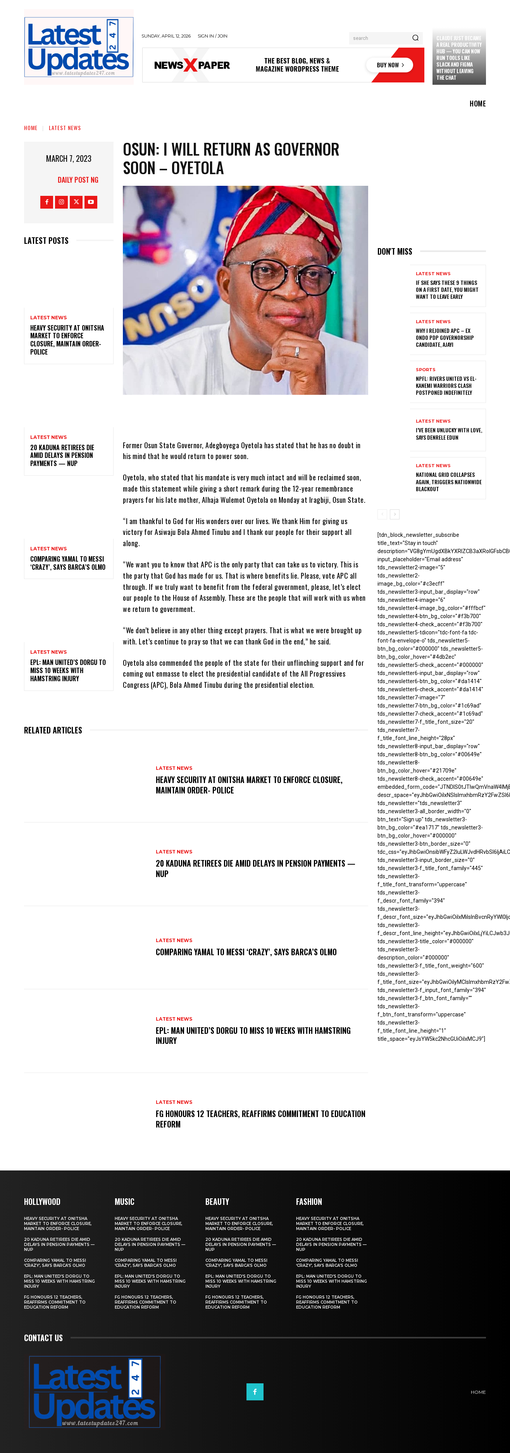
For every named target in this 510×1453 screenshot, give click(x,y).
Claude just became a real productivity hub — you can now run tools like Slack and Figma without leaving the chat (459, 57)
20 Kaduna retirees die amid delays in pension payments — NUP (62, 455)
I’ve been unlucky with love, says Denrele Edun (449, 433)
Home (31, 127)
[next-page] (395, 514)
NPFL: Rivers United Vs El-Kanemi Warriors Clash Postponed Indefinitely (446, 385)
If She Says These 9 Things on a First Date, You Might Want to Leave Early (447, 289)
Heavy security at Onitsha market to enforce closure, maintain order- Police (67, 339)
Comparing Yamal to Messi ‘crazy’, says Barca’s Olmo (67, 563)
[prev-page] (382, 514)
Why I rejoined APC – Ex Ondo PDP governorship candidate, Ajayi (445, 337)
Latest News (65, 127)
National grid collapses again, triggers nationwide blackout (449, 481)
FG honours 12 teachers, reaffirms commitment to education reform (243, 1119)
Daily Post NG (78, 180)
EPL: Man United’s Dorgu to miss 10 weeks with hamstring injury (68, 670)
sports (426, 370)
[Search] (415, 38)
